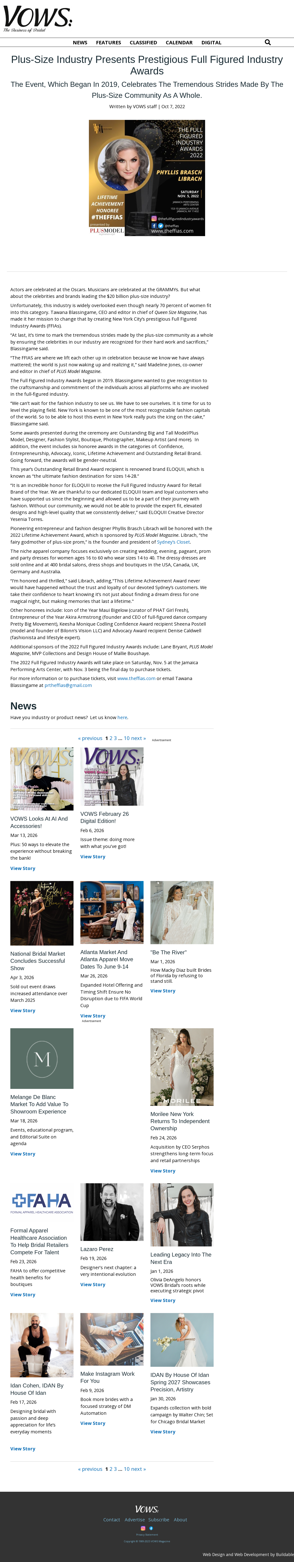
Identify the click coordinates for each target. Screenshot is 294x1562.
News (80, 42)
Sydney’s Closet (173, 542)
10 (126, 737)
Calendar (179, 42)
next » (138, 737)
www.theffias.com (136, 678)
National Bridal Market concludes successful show (37, 961)
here (122, 717)
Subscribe (158, 1520)
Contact (111, 1520)
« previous (91, 737)
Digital (211, 42)
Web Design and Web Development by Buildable (248, 1554)
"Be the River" (168, 952)
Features (108, 42)
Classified (143, 42)
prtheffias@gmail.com (68, 685)
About (180, 1520)
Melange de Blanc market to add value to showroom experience (39, 1104)
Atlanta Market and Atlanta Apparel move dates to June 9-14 (106, 959)
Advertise (135, 1520)
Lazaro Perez (96, 1249)
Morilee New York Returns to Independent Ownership (180, 1121)
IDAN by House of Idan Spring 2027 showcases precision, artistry (180, 1382)
